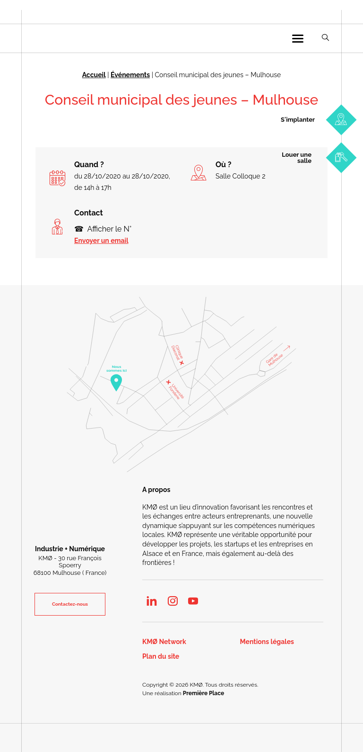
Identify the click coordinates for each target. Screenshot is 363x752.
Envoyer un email (101, 240)
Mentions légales (267, 641)
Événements (130, 75)
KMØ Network (164, 641)
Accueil (94, 75)
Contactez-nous (70, 604)
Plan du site (160, 656)
